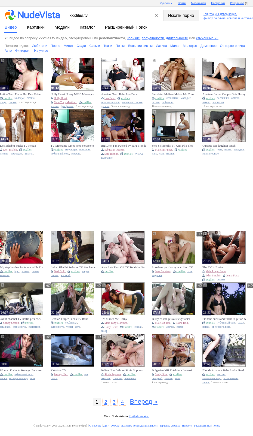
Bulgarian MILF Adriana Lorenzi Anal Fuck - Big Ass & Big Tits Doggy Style (172, 370)
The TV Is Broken (213, 267)
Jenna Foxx (232, 275)
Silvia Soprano (113, 374)
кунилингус (19, 326)
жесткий (66, 275)
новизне (133, 38)
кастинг (221, 374)
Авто (8, 50)
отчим (227, 149)
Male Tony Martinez (65, 102)
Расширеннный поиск (126, 27)
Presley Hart (61, 374)
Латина (161, 46)
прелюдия (16, 153)
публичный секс (60, 153)
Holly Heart (60, 98)
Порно (55, 46)
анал (177, 378)
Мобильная (198, 3)
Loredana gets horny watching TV (172, 267)
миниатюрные (210, 153)
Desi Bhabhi (10, 149)
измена (4, 153)
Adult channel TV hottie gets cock (20, 319)
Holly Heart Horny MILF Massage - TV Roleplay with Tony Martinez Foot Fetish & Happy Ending (72, 94)
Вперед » (144, 401)
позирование (230, 378)
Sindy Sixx (161, 374)
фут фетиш (67, 106)
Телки (108, 46)
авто (77, 326)
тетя (189, 271)
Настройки (218, 3)
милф (104, 331)
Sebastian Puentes (114, 149)
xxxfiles (7, 98)
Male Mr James (163, 149)
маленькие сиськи (132, 102)
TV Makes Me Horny (114, 319)
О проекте (95, 425)
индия (85, 271)
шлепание (107, 157)
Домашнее (208, 46)
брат (17, 271)
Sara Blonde (111, 153)
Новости (187, 425)
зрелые (55, 106)
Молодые (190, 46)
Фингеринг (23, 50)
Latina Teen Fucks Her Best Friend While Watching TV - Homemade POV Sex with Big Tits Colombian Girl (21, 94)
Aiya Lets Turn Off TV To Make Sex (123, 267)
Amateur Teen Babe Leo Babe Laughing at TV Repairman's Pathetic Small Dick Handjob (123, 94)
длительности (177, 38)
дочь (219, 149)
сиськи (12, 102)
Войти (182, 3)
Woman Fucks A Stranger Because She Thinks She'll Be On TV (20, 370)
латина (31, 98)
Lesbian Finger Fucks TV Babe (69, 319)
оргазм (235, 98)
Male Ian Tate (162, 322)
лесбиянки (172, 98)
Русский (165, 3)
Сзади (81, 46)
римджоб (5, 326)
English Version (139, 416)
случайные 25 (207, 38)
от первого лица (221, 326)
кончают (4, 275)
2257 (106, 425)
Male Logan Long (216, 271)
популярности (153, 38)
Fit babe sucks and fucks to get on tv (224, 319)
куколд (139, 153)
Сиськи (94, 46)
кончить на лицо (211, 378)
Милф (174, 46)
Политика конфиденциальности (139, 425)
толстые (106, 378)
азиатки (29, 153)
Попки (120, 46)
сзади (3, 102)
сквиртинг (34, 326)
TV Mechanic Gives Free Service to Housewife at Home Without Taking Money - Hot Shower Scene (72, 146)
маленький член (110, 102)
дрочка (105, 106)
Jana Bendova (162, 271)
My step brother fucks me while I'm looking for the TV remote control (21, 267)
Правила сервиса (170, 425)
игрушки (157, 275)
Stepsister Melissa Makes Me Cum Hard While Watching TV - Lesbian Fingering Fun (173, 94)
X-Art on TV (58, 370)
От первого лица (232, 46)
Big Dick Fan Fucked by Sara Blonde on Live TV (123, 146)
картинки (35, 27)
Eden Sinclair (213, 275)
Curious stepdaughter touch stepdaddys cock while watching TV (224, 146)
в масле (75, 153)
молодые (20, 98)
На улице (41, 50)
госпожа (117, 378)
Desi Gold (59, 271)
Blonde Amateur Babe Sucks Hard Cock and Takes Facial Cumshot (223, 370)
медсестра (71, 149)
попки (35, 271)
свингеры (84, 149)
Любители (39, 46)
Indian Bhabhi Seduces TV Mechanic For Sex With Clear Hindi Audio (73, 267)
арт (86, 374)
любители (167, 102)
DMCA (115, 425)
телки (69, 326)
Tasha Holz (182, 322)
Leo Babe (110, 98)
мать (154, 153)
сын (161, 153)
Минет (68, 46)
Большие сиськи (140, 46)
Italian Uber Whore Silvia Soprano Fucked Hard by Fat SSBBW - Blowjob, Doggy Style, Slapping (122, 370)
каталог (87, 27)
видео (11, 27)
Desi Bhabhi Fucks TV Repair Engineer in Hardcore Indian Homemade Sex (18, 146)
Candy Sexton (11, 322)
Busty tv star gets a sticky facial (171, 319)
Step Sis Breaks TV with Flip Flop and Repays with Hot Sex (172, 146)
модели (62, 27)
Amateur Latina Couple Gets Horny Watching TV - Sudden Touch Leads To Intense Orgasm (224, 94)
